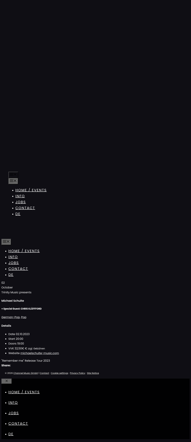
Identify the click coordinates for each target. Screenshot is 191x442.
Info (20, 196)
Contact (25, 207)
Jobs (20, 202)
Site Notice (93, 373)
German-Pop (10, 317)
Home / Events (31, 190)
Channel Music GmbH (25, 373)
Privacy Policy (77, 373)
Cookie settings (59, 373)
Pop (23, 317)
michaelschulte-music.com (39, 353)
